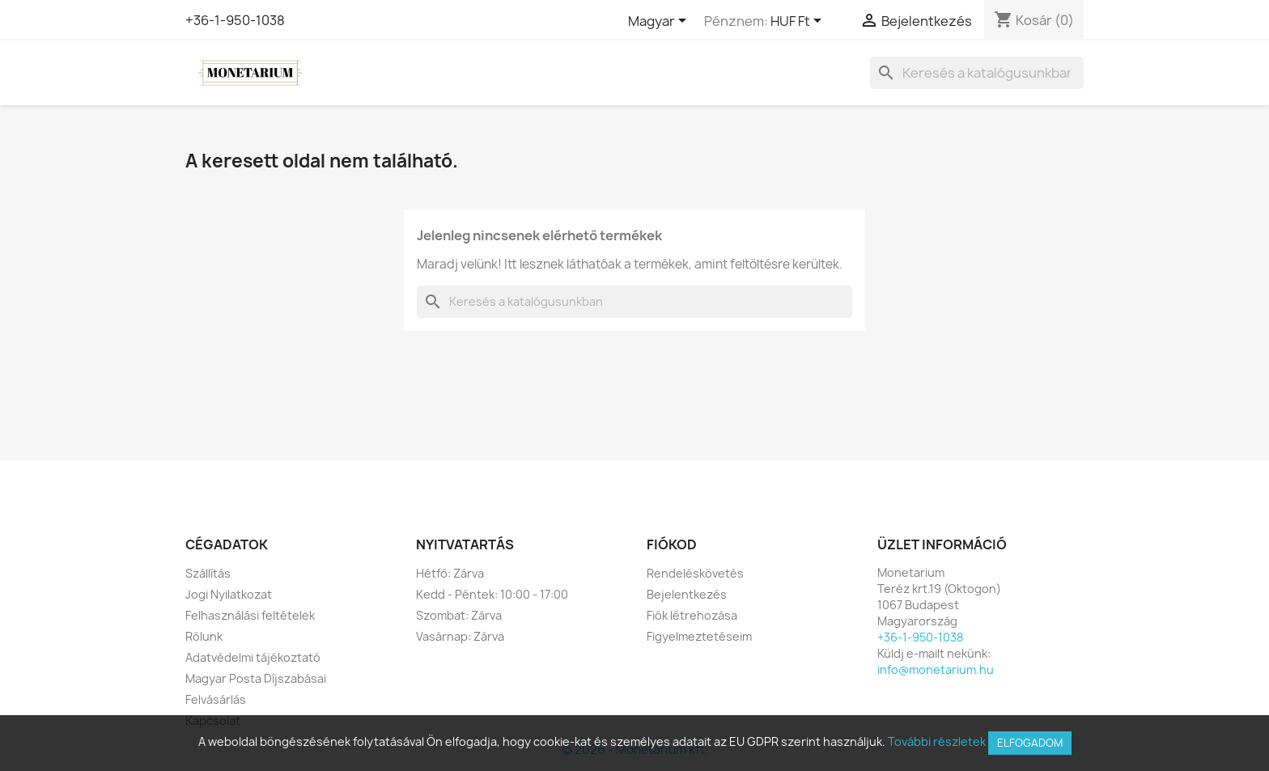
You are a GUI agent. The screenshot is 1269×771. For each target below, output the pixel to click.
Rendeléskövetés (695, 573)
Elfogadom (1030, 742)
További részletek (937, 741)
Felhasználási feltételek (250, 615)
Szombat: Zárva (459, 615)
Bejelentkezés (687, 594)
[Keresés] (977, 73)
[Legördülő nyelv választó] (660, 22)
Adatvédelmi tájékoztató (252, 657)
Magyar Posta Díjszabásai (255, 678)
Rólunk (204, 636)
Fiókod (672, 544)
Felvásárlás (215, 699)
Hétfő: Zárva (450, 573)
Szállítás (208, 573)
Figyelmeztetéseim (699, 636)
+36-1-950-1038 (235, 20)
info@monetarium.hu (935, 669)
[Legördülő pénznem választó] (798, 22)
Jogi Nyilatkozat (228, 594)
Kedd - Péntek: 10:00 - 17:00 (492, 594)
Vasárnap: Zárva (460, 636)
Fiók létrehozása (692, 615)
